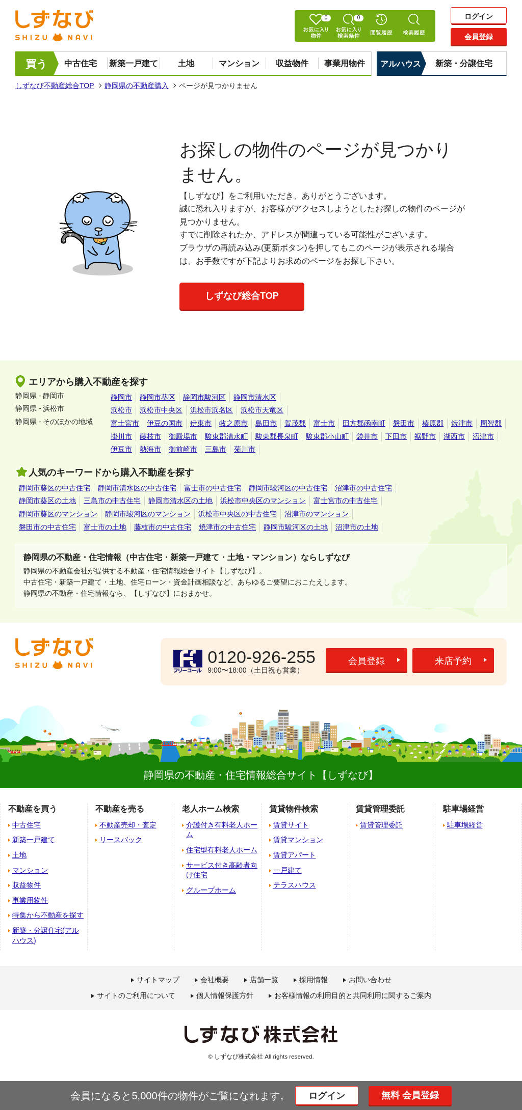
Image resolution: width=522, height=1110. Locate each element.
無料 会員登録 (410, 1095)
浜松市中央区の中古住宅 (237, 514)
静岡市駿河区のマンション (148, 514)
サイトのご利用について (136, 995)
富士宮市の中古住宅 (346, 500)
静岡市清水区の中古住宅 (137, 488)
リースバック (120, 840)
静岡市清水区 (254, 397)
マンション (239, 63)
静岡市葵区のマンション (58, 514)
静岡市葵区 (157, 397)
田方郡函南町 (364, 423)
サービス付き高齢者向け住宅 (221, 870)
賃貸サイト (291, 825)
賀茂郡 (295, 423)
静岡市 (121, 397)
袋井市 (367, 436)
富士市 (324, 423)
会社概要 (214, 980)
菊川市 (244, 449)
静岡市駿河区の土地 (296, 527)
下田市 (396, 436)
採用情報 (313, 980)
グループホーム (211, 890)
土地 (186, 63)
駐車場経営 (465, 825)
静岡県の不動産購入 (137, 85)
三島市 (215, 449)
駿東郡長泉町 (276, 436)
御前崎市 (183, 449)
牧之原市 (233, 423)
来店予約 (453, 661)
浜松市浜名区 (211, 410)
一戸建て (287, 870)
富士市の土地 (105, 527)
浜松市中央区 (161, 410)
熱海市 (150, 449)
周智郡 (491, 423)
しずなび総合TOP (242, 296)
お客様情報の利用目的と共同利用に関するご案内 (352, 995)
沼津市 (483, 436)
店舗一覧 (264, 980)
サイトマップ (158, 980)
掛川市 (121, 436)
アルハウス (400, 64)
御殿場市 (183, 436)
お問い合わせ (370, 980)
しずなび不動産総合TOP (54, 85)
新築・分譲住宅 (463, 63)
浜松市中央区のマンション (263, 500)
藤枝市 (150, 436)
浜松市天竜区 (262, 410)
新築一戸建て (133, 63)
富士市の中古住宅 (212, 488)
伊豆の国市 (164, 423)
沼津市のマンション (316, 514)
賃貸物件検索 (293, 808)
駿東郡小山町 (327, 436)
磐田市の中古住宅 (47, 527)
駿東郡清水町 (226, 436)
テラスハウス (294, 885)
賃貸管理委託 (381, 825)
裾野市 (425, 436)
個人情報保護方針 (224, 995)
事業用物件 (344, 63)
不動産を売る (119, 808)
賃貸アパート (294, 855)
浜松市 (121, 410)
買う (36, 64)
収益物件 (292, 63)
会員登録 (478, 37)
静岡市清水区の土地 (180, 500)
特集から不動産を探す (48, 915)
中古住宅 (80, 63)
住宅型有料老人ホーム (221, 850)
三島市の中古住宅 (112, 500)
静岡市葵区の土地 (47, 500)
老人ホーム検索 (210, 808)
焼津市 (462, 423)
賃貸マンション (298, 840)
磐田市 (403, 423)
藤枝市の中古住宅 (162, 527)
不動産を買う (32, 808)
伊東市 (201, 423)
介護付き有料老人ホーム (221, 830)
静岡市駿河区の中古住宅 (288, 488)
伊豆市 (121, 449)
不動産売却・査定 (127, 825)
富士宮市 (125, 423)
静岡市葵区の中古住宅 (54, 488)
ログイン (478, 16)
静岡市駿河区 (204, 397)
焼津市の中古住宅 (227, 527)
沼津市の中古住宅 (363, 488)
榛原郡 (432, 423)
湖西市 (454, 436)
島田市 (266, 423)
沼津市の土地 (356, 527)
